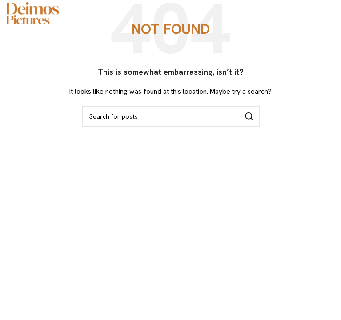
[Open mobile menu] (330, 13)
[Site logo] (33, 12)
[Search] (171, 116)
